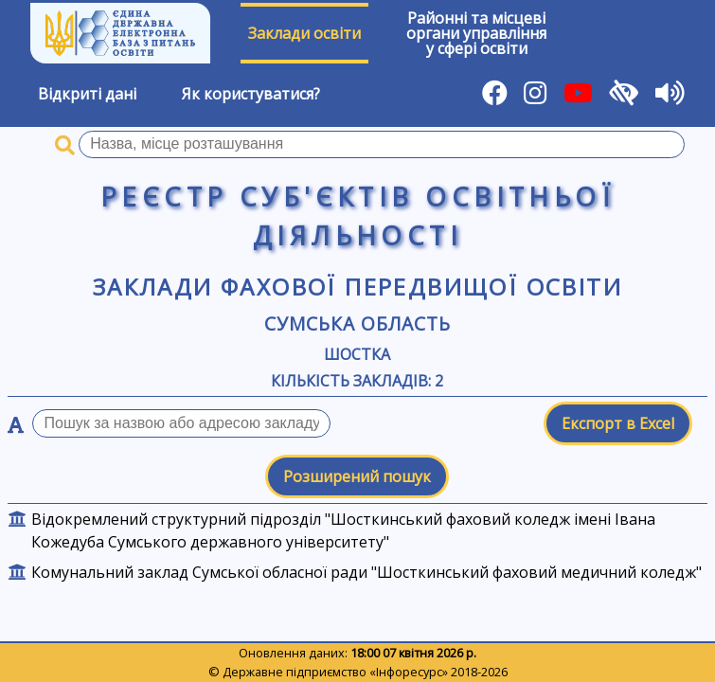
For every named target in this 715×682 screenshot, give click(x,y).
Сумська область (357, 323)
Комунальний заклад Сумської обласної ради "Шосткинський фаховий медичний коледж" (366, 572)
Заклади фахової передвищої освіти (357, 286)
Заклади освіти (304, 33)
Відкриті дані (87, 93)
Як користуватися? (251, 93)
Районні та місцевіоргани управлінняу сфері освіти (476, 33)
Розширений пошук (357, 476)
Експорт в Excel (618, 423)
